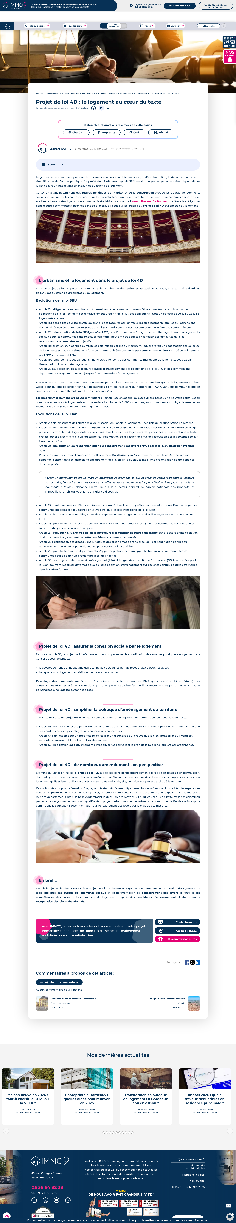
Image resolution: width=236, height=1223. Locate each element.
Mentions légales (193, 1174)
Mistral (161, 132)
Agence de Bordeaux (162, 16)
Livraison (175, 26)
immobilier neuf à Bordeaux (151, 201)
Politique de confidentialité (195, 1167)
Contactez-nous (179, 6)
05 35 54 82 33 (186, 930)
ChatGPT (76, 132)
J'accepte (201, 1220)
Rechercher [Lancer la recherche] (209, 26)
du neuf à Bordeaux (192, 16)
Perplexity (106, 132)
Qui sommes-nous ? (191, 1159)
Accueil (39, 93)
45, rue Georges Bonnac (148, 5)
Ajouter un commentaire (59, 982)
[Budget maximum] (113, 25)
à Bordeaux (42, 16)
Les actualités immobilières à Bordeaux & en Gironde (69, 93)
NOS (230, 56)
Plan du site (197, 1180)
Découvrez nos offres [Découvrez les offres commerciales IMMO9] (182, 939)
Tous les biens (75, 26)
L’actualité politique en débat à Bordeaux (114, 93)
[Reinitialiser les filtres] (223, 25)
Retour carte (7, 27)
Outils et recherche (221, 16)
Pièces (147, 26)
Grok (134, 132)
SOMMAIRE (55, 164)
